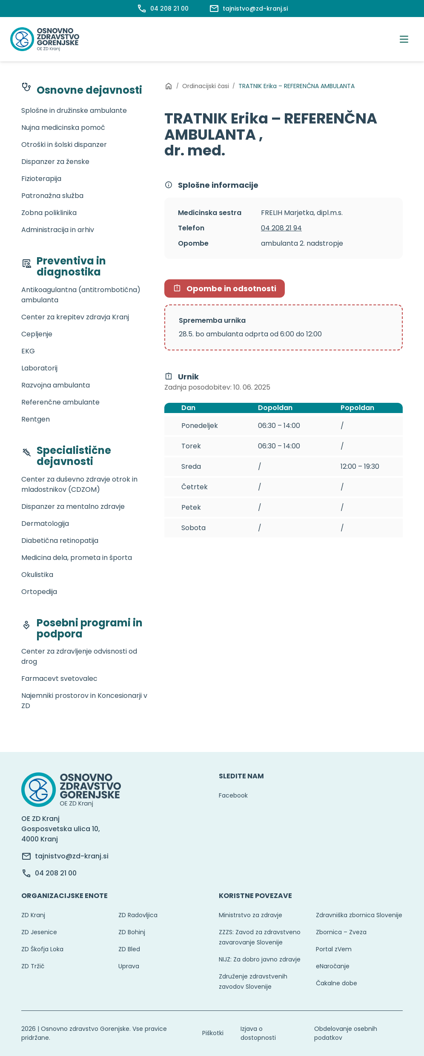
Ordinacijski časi (205, 86)
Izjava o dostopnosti (258, 1033)
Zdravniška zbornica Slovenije (359, 915)
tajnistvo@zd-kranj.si (72, 856)
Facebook (233, 795)
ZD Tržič (32, 966)
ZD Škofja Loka (42, 949)
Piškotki (212, 1033)
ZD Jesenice (39, 932)
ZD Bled (129, 949)
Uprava (128, 966)
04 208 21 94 (281, 228)
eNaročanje (333, 966)
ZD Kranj (33, 915)
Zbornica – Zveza (341, 932)
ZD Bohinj (131, 932)
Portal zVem (334, 949)
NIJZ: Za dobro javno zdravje (260, 959)
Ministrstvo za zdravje (250, 915)
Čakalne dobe (336, 983)
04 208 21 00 (56, 873)
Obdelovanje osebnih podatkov (345, 1033)
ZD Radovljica (138, 915)
